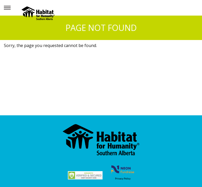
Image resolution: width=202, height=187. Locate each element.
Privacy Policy (123, 178)
